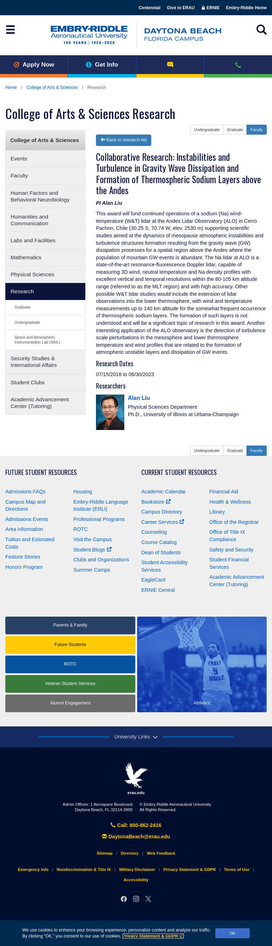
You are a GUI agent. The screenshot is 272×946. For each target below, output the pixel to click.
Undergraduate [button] (207, 130)
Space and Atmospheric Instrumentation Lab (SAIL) (37, 339)
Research (22, 291)
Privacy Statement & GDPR (153, 936)
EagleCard (153, 580)
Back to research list (124, 139)
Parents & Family (70, 625)
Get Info (102, 64)
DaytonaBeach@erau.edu (136, 836)
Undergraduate (27, 322)
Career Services (162, 522)
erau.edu (136, 778)
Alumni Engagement (70, 703)
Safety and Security (231, 550)
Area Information (24, 529)
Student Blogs (92, 550)
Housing (82, 491)
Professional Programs (99, 519)
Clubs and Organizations (101, 559)
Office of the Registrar (234, 522)
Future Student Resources (41, 472)
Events (19, 158)
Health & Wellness (230, 502)
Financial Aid (223, 491)
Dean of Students (161, 552)
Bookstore (156, 502)
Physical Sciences (32, 274)
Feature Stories (22, 557)
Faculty (19, 175)
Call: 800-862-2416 (135, 825)
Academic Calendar (163, 491)
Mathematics (26, 257)
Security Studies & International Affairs (34, 361)
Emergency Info (33, 869)
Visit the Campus (92, 539)
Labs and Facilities (33, 240)
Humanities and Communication (29, 220)
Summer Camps (91, 570)
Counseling (154, 532)
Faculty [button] (256, 130)
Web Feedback (161, 853)
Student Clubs (28, 382)
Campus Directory (161, 512)
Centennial (149, 7)
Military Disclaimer (137, 869)
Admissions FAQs (25, 491)
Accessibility (136, 880)
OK (233, 933)
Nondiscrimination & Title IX (84, 869)
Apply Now (33, 64)
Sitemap (105, 853)
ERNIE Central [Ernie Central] (158, 590)
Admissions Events (27, 519)
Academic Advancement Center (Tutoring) (40, 402)
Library (217, 512)
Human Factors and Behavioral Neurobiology (40, 196)
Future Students (70, 644)
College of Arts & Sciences (52, 87)
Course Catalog (159, 542)
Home (11, 87)
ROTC (80, 529)
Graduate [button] (235, 130)
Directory (130, 853)
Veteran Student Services (70, 683)
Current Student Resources (179, 472)
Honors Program (24, 567)
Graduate (22, 307)
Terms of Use (236, 869)
